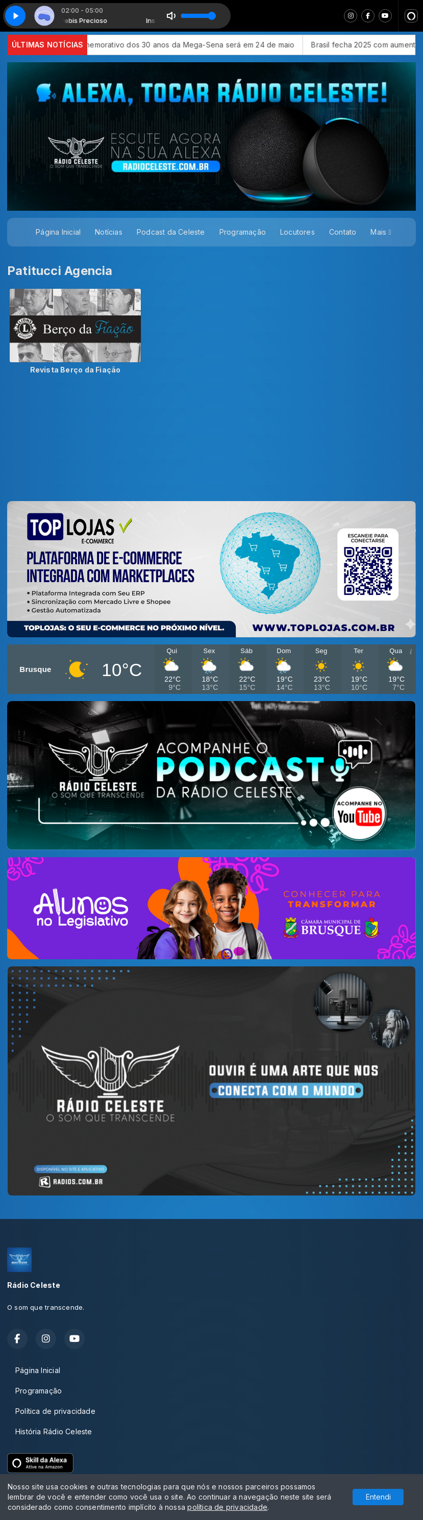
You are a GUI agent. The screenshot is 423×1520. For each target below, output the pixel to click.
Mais (380, 232)
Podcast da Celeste (171, 232)
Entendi (378, 1496)
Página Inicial (58, 232)
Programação (242, 232)
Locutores (297, 232)
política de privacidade (227, 1507)
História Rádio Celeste (53, 1431)
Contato (342, 232)
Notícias (108, 232)
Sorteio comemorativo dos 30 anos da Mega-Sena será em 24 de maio (215, 44)
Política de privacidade (55, 1411)
